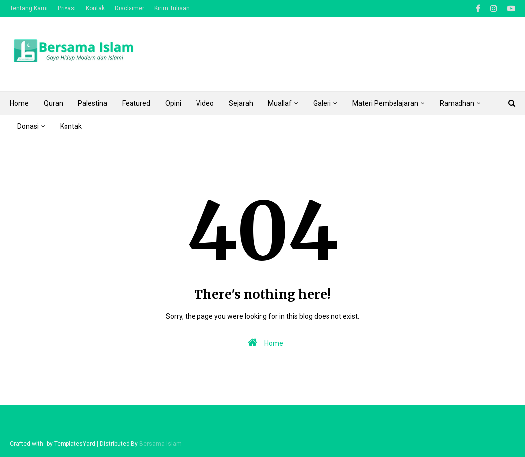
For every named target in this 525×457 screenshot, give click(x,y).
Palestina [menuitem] (92, 103)
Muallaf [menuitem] (280, 103)
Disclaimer (129, 8)
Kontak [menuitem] (71, 126)
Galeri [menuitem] (322, 103)
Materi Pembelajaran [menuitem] (385, 103)
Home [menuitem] (19, 103)
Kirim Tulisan (172, 8)
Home (263, 342)
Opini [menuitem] (173, 103)
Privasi (67, 8)
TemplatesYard (74, 443)
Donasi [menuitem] (28, 126)
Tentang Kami (29, 8)
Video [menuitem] (205, 103)
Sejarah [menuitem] (241, 103)
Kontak (95, 8)
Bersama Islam (160, 443)
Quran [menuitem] (53, 103)
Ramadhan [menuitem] (457, 103)
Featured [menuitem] (136, 103)
